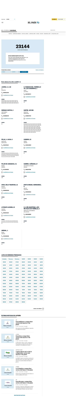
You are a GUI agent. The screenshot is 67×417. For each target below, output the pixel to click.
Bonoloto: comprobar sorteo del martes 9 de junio (23, 338)
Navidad (37, 33)
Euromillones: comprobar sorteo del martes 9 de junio (24, 323)
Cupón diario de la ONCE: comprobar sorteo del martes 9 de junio (24, 353)
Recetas (41, 33)
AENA (60, 30)
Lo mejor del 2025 (54, 33)
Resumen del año (47, 33)
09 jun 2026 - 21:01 (23, 326)
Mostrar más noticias (19, 395)
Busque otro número (38, 308)
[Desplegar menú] (2, 23)
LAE (16, 379)
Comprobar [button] (24, 71)
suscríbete (54, 19)
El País (17, 326)
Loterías (17, 334)
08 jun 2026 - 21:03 (23, 371)
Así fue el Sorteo (25, 33)
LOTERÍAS (17, 366)
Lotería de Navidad (9, 30)
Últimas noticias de (11, 315)
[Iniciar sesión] (62, 19)
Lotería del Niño (32, 33)
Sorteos (10, 33)
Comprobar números (17, 33)
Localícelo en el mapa (8, 95)
